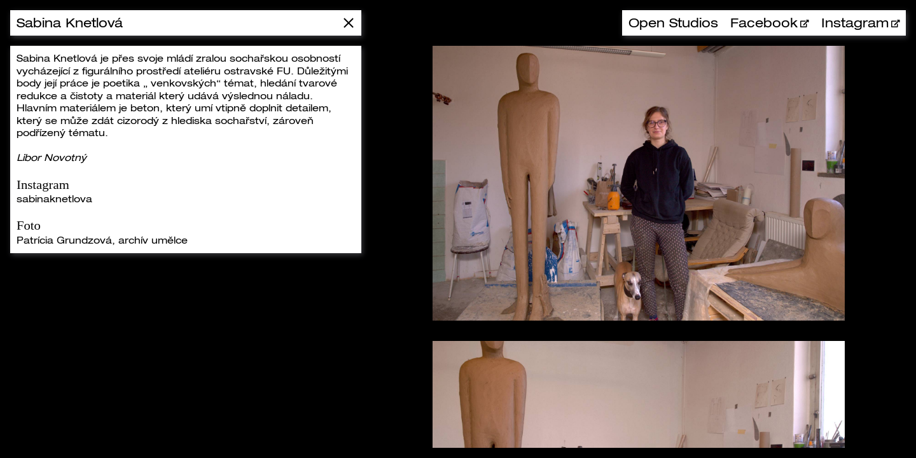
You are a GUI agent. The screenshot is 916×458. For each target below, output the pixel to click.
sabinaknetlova (54, 198)
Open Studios (673, 22)
